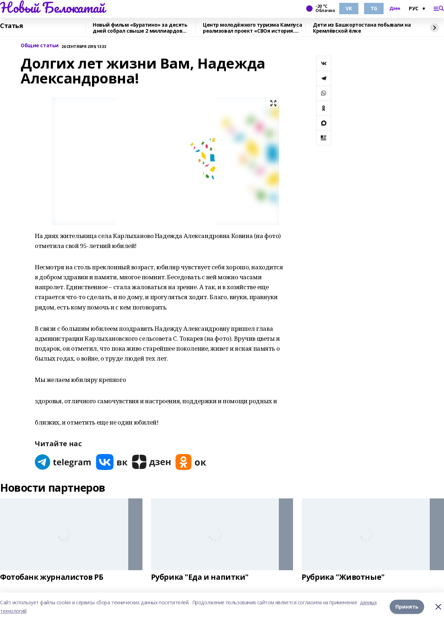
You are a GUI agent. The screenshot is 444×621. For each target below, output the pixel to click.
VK (349, 8)
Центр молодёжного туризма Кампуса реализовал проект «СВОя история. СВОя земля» (252, 28)
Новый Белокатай (52, 7)
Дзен (394, 8)
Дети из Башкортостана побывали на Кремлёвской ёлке (362, 28)
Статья (11, 26)
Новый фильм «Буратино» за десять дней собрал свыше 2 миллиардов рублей (140, 28)
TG (373, 8)
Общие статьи (40, 46)
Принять (406, 606)
